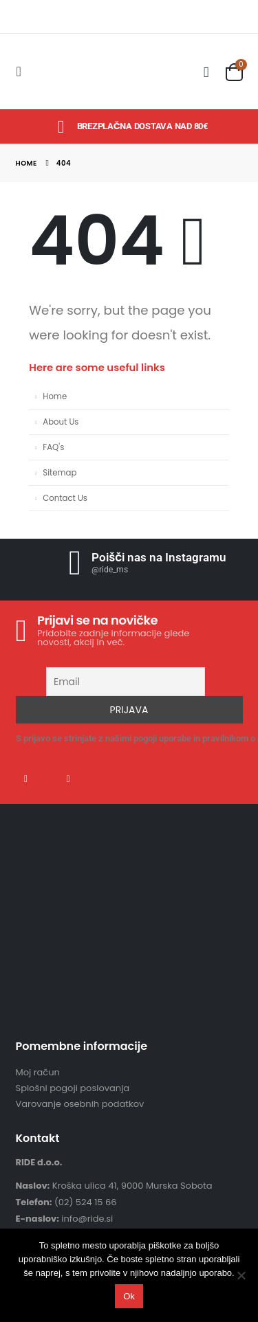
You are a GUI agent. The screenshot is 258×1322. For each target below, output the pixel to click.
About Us (60, 421)
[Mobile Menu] (23, 71)
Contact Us (65, 498)
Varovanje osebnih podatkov (80, 1103)
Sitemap (59, 472)
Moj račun (38, 1072)
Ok (129, 1296)
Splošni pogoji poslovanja (73, 1088)
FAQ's (53, 447)
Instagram (68, 778)
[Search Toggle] (206, 72)
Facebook (26, 778)
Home (55, 396)
